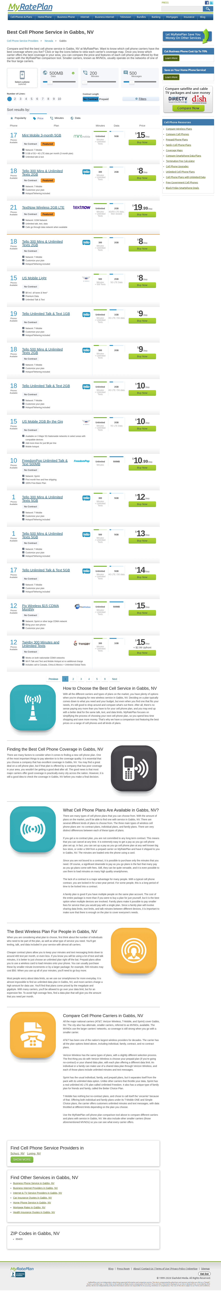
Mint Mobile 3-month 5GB (41, 136)
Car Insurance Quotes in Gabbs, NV (32, 1198)
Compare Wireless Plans (179, 129)
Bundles (141, 17)
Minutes (57, 117)
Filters (142, 98)
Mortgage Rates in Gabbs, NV (29, 1208)
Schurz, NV (18, 1154)
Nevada (49, 40)
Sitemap (205, 1269)
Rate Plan (30, 6)
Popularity (18, 117)
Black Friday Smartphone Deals (182, 188)
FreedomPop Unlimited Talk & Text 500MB (45, 463)
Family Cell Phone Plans (178, 145)
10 (71, 99)
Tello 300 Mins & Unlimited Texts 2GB (42, 173)
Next (114, 679)
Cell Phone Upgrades (177, 166)
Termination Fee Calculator (180, 161)
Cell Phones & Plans (21, 17)
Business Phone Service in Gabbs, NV (33, 1184)
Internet (85, 17)
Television (125, 17)
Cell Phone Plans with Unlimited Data (185, 177)
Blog (202, 17)
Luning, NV (34, 1154)
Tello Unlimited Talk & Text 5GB (46, 571)
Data (75, 117)
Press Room (123, 1269)
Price (38, 118)
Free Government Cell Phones (182, 182)
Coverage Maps (174, 150)
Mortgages (172, 17)
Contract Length (91, 94)
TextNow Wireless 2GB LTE (43, 208)
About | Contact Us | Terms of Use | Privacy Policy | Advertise (165, 1269)
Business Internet (104, 17)
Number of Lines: (16, 94)
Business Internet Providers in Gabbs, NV (35, 1188)
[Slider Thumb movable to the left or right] (50, 83)
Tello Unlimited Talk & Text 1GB (46, 314)
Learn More (171, 58)
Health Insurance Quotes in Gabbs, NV (34, 1213)
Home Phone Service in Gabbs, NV (32, 1203)
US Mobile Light (34, 278)
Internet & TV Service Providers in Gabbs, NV (37, 1193)
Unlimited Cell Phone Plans (180, 171)
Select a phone (22, 83)
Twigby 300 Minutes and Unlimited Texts (40, 644)
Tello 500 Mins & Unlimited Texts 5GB (42, 536)
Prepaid (112, 99)
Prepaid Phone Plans (177, 139)
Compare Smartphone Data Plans (183, 155)
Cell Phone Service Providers (22, 40)
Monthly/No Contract (94, 99)
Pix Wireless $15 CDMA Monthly (40, 608)
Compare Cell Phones (177, 134)
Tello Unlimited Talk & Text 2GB (46, 386)
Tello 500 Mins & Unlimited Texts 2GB (42, 351)
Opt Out (204, 1274)
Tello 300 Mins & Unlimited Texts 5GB (42, 499)
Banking (156, 17)
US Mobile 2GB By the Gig (42, 422)
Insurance (189, 17)
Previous (53, 679)
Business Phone (66, 17)
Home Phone (45, 17)
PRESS (165, 2)
